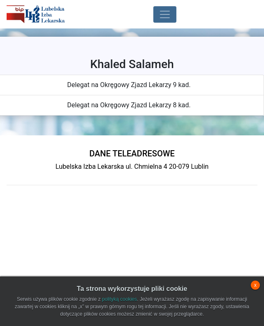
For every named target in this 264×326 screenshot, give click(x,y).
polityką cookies (119, 299)
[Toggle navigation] (164, 14)
